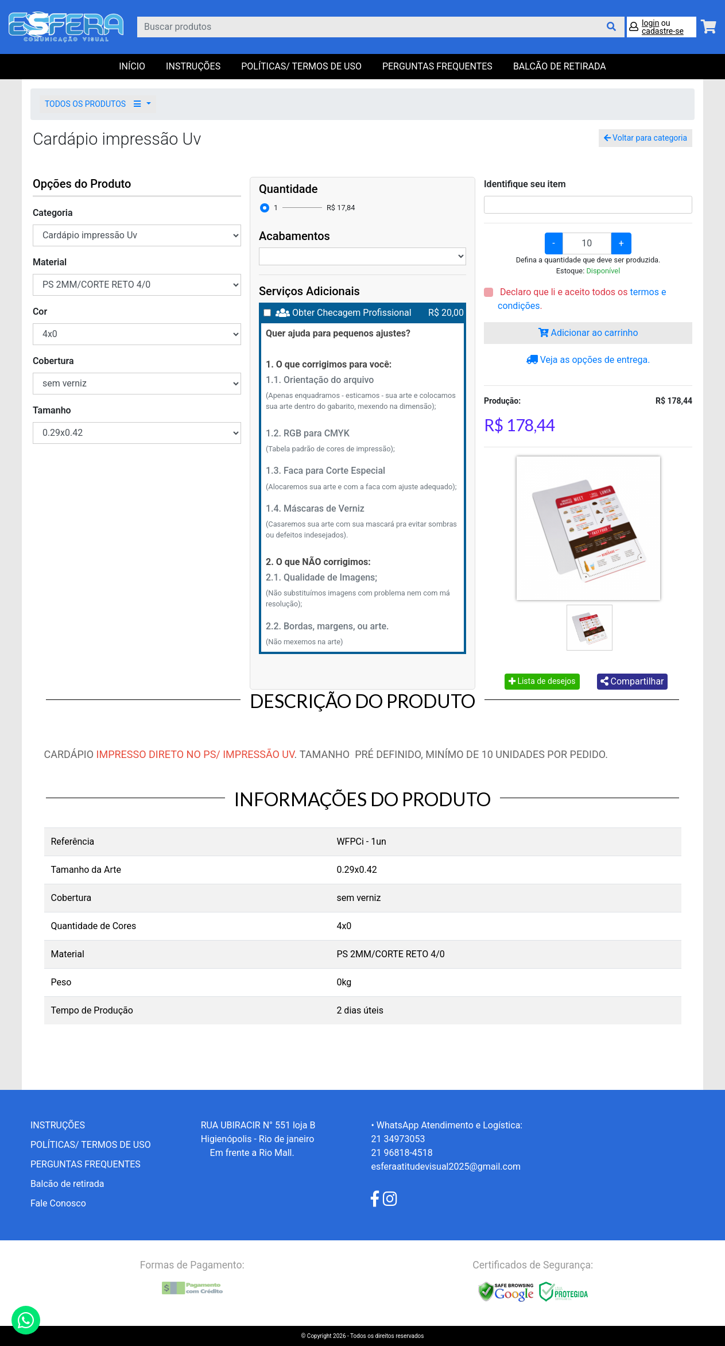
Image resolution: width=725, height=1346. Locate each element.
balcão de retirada (559, 66)
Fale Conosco (58, 1203)
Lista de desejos (542, 681)
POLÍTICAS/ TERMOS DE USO (301, 66)
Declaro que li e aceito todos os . (582, 299)
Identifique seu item (525, 184)
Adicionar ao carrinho (588, 332)
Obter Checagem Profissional (352, 312)
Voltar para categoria (645, 137)
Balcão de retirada (67, 1183)
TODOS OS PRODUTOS (95, 104)
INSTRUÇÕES (193, 66)
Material (50, 262)
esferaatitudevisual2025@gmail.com (446, 1166)
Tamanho (52, 410)
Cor (40, 311)
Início (132, 66)
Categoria (53, 212)
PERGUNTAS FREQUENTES (437, 66)
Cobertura (53, 360)
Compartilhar (632, 681)
